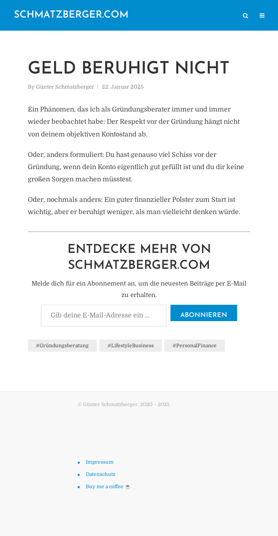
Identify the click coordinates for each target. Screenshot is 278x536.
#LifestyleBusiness (131, 345)
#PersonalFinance (195, 345)
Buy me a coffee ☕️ (108, 486)
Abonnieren (203, 315)
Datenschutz (100, 474)
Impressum (100, 462)
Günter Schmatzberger (65, 87)
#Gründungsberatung (62, 345)
